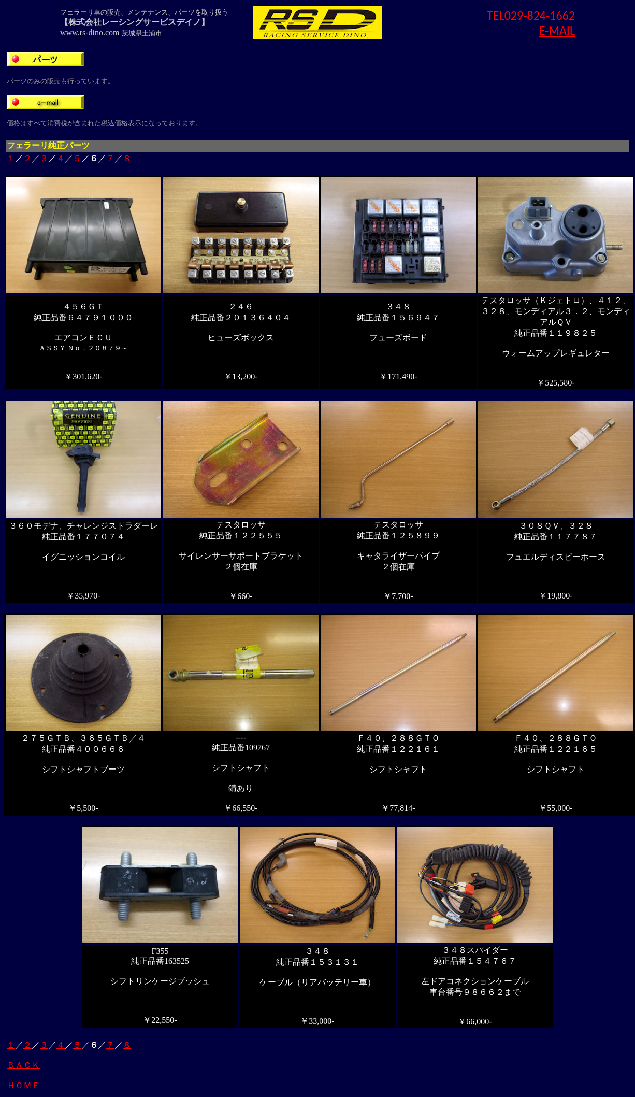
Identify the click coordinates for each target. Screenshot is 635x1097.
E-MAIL (557, 30)
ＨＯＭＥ (23, 1085)
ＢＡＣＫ (23, 1065)
